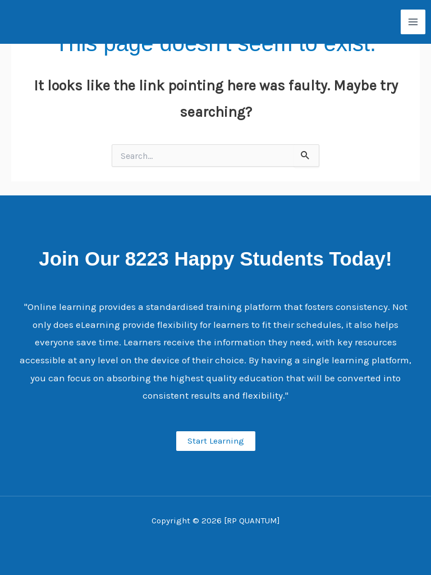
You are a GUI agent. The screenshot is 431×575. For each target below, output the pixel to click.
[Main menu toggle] (413, 22)
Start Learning (215, 441)
